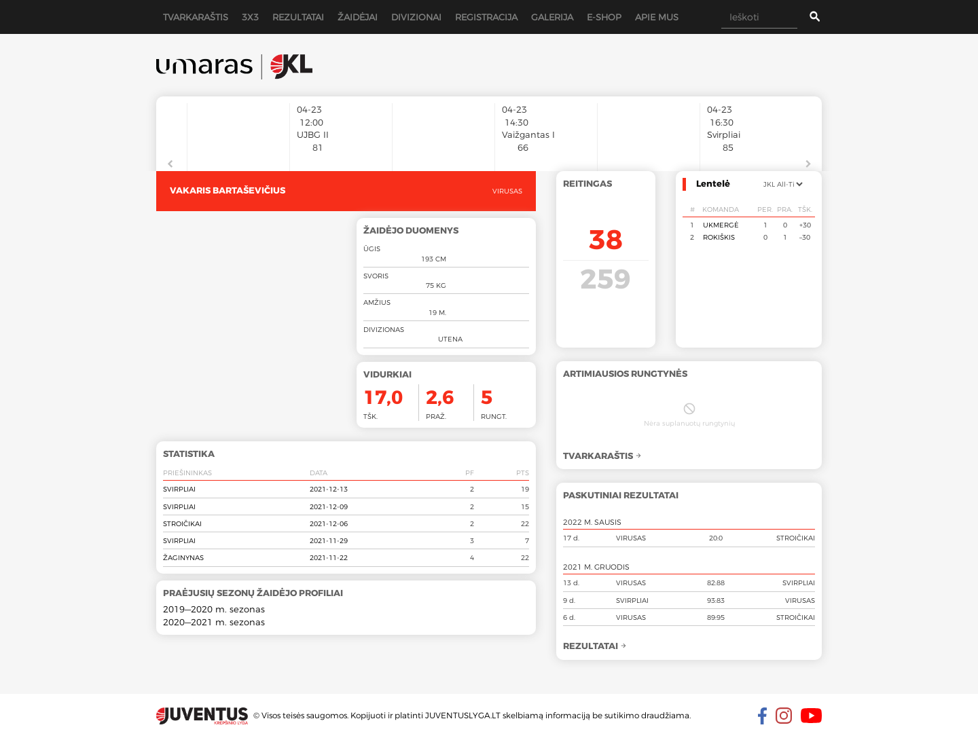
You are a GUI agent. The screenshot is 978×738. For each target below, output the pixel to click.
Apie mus (656, 17)
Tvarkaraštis (195, 17)
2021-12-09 (329, 506)
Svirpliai (179, 489)
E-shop (604, 17)
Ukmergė (721, 225)
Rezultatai (298, 17)
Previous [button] (170, 164)
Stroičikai (182, 523)
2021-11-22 (329, 557)
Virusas (507, 191)
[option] (238, 130)
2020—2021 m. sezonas (214, 621)
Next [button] (808, 164)
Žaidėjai (358, 17)
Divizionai (416, 17)
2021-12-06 (329, 523)
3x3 (250, 17)
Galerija (552, 17)
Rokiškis (719, 237)
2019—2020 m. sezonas (214, 609)
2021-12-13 (329, 489)
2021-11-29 (329, 540)
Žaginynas (183, 557)
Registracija (486, 17)
